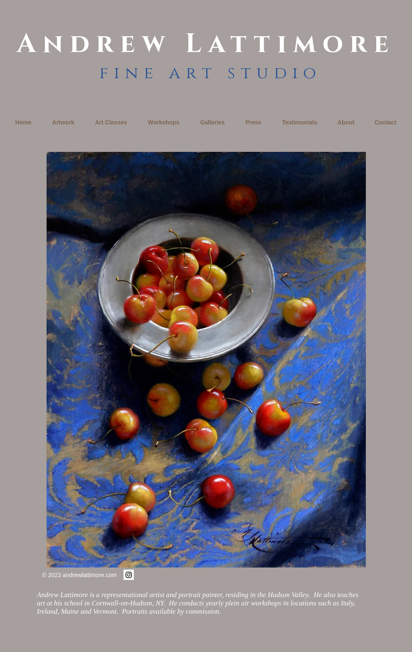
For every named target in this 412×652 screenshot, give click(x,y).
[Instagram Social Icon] (128, 575)
